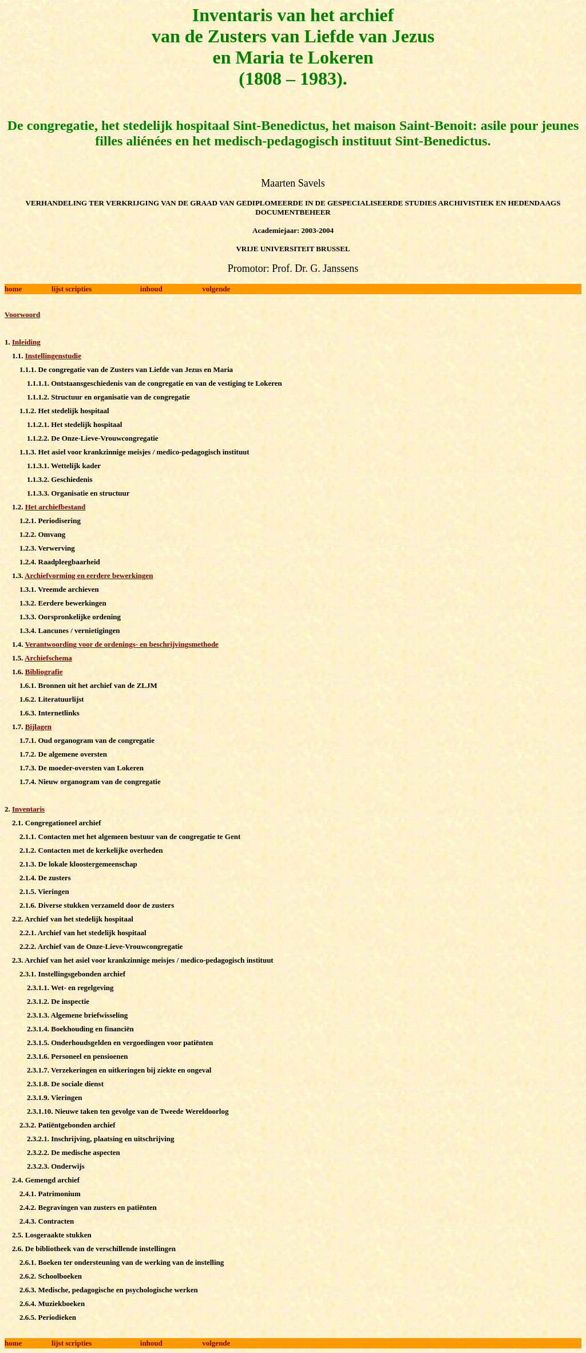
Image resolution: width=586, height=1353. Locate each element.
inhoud (151, 288)
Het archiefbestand (55, 507)
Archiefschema (48, 658)
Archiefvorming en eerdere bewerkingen (89, 575)
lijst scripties (72, 288)
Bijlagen (38, 726)
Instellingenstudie (53, 355)
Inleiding (26, 342)
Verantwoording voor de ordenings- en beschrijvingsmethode (122, 644)
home (13, 288)
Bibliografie (44, 671)
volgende (216, 288)
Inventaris (28, 809)
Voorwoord (22, 314)
